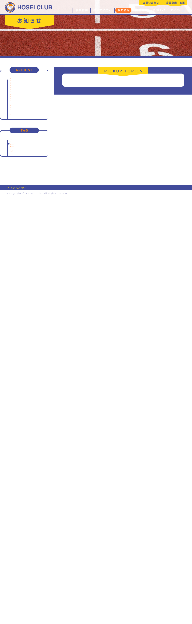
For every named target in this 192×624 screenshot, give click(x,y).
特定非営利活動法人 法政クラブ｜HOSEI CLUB (28, 7)
